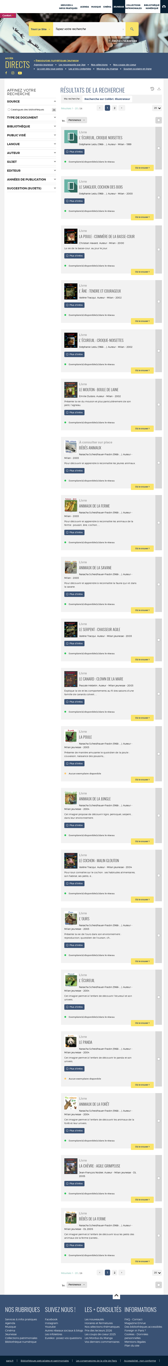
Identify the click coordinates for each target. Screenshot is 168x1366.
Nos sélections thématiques (102, 1326)
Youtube (50, 1326)
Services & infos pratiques (21, 1319)
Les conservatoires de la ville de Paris (96, 1360)
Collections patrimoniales (21, 1338)
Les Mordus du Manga (99, 1338)
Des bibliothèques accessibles (143, 1326)
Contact (137, 1319)
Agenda (10, 1323)
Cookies (129, 1334)
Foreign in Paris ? (135, 1330)
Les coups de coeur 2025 (100, 1334)
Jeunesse (11, 1334)
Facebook (51, 1319)
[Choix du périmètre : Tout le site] (41, 29)
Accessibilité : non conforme (140, 1360)
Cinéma (10, 1330)
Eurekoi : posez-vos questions (63, 1338)
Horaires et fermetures (99, 1323)
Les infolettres (53, 1334)
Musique (10, 1326)
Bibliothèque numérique (20, 1341)
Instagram (51, 1323)
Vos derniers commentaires (102, 1341)
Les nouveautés (94, 1319)
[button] (164, 6)
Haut (116, 1295)
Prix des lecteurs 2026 (98, 1330)
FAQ (127, 1319)
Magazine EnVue (135, 1323)
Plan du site (132, 1345)
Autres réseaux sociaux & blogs (64, 1330)
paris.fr (9, 1360)
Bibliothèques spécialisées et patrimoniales (45, 1360)
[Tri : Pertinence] (77, 120)
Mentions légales (135, 1341)
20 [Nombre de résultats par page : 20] (156, 108)
